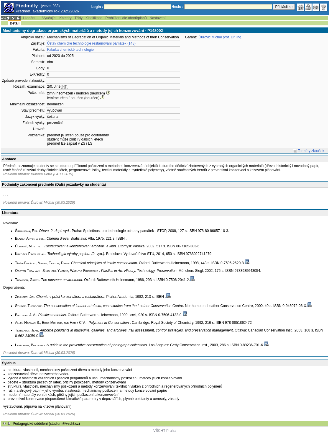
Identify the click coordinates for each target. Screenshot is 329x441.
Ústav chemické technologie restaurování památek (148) (91, 43)
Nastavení (158, 18)
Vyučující (49, 18)
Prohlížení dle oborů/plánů (126, 18)
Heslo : (177, 7)
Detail (14, 23)
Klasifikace (93, 18)
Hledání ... (31, 18)
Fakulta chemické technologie (70, 50)
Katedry (65, 18)
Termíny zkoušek (311, 151)
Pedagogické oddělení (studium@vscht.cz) (46, 424)
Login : (97, 7)
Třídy (79, 18)
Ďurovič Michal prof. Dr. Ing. (220, 37)
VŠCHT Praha (164, 431)
